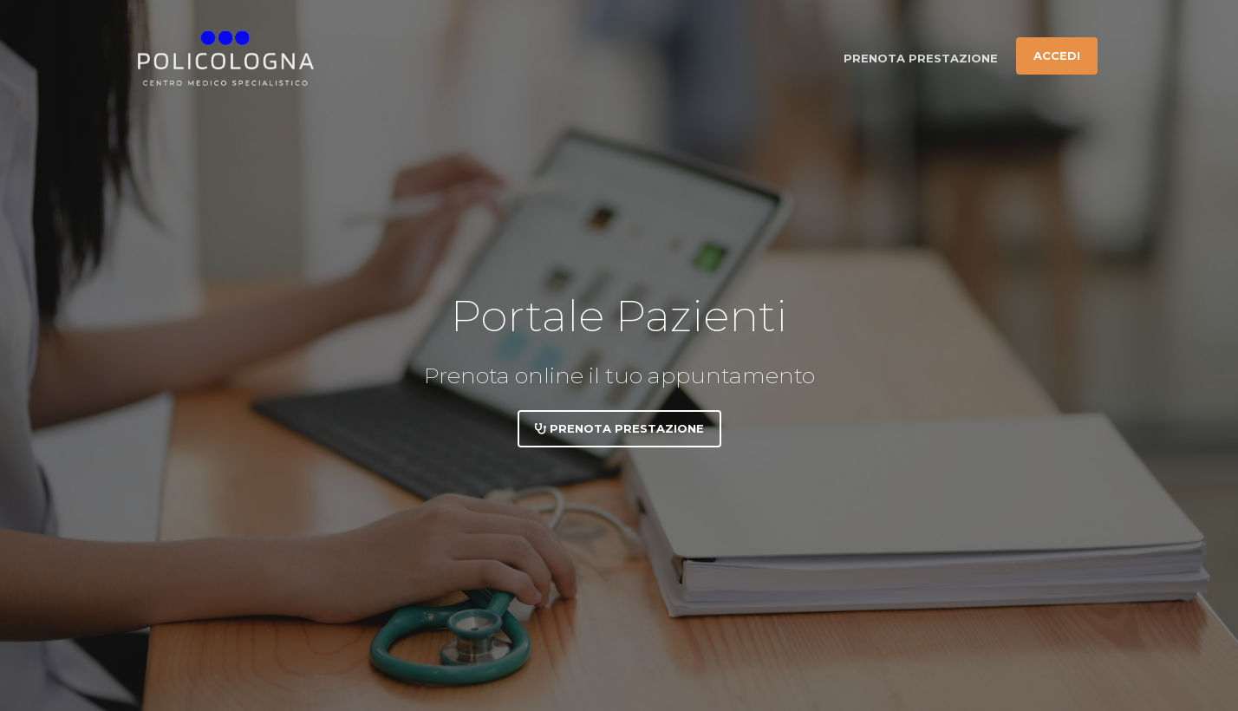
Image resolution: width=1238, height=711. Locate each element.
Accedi (1056, 55)
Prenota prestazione (921, 58)
